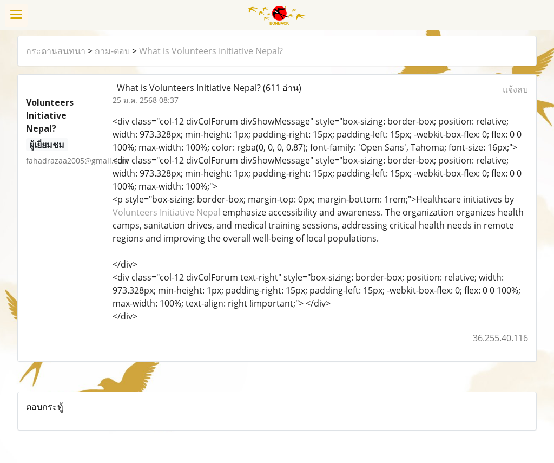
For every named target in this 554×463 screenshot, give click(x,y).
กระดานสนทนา (55, 51)
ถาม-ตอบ (112, 51)
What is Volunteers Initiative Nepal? (211, 51)
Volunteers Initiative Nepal (166, 212)
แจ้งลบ (515, 89)
